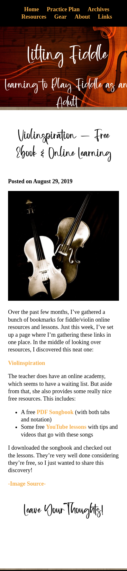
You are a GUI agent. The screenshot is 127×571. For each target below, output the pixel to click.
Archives (98, 9)
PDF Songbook (55, 412)
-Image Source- (27, 483)
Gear (60, 16)
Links (105, 16)
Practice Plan (63, 9)
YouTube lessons (66, 427)
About (82, 16)
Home (31, 9)
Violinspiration (26, 363)
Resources (33, 16)
